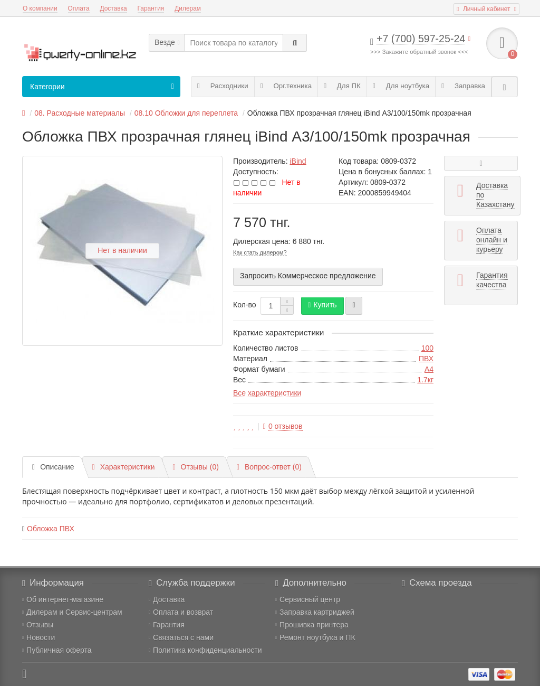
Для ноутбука (401, 86)
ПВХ (426, 358)
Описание (53, 467)
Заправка (463, 86)
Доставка (113, 8)
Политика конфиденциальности (205, 650)
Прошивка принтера (312, 625)
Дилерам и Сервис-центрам (72, 612)
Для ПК (342, 86)
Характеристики (123, 467)
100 (427, 348)
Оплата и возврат (181, 612)
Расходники (222, 86)
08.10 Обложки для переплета (186, 113)
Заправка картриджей (314, 612)
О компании (40, 8)
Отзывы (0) (195, 467)
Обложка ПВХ (50, 528)
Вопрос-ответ (269, 467)
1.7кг (425, 379)
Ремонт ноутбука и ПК (315, 637)
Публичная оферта (57, 650)
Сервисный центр (307, 599)
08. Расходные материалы (79, 113)
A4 (429, 369)
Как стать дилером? (260, 252)
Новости (38, 637)
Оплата (79, 8)
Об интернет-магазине (62, 599)
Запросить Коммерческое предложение (308, 275)
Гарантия (151, 8)
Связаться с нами (181, 637)
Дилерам (188, 8)
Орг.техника (286, 86)
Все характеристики (267, 393)
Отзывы (37, 625)
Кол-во (244, 304)
